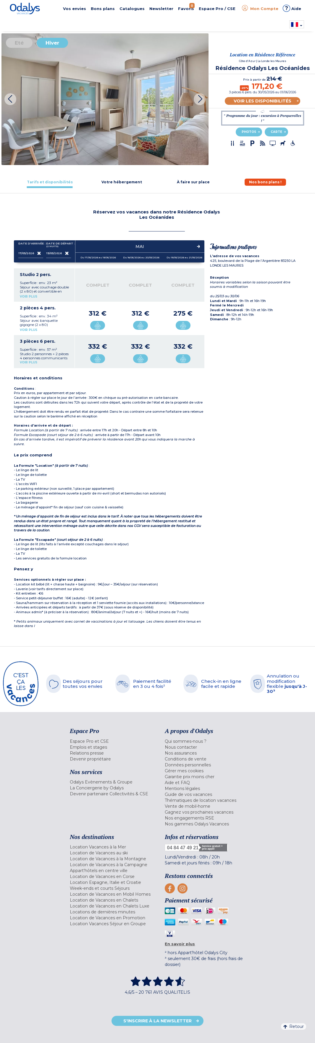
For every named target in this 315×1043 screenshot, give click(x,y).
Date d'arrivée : (30, 244)
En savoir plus (180, 943)
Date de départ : (58, 245)
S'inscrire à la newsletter (157, 1021)
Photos (249, 132)
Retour (293, 1026)
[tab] (50, 182)
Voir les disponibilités (262, 101)
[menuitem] (113, 741)
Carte (276, 132)
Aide (292, 8)
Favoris (186, 7)
